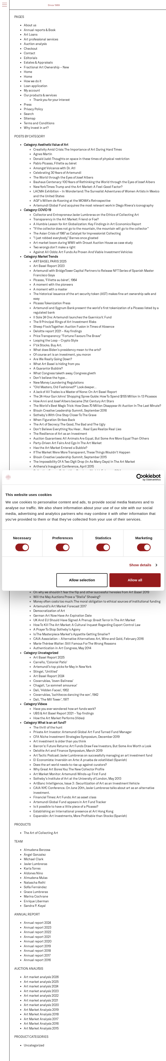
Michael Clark (33, 859)
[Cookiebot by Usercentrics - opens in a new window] (140, 477)
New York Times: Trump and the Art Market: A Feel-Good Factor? (77, 187)
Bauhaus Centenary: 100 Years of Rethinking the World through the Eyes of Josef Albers (94, 182)
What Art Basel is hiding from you (56, 364)
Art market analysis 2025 (41, 982)
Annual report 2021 (37, 937)
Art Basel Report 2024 (48, 676)
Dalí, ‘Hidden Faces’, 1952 (51, 690)
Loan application (35, 86)
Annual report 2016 (37, 960)
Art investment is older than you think (59, 741)
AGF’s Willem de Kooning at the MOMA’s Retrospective (72, 200)
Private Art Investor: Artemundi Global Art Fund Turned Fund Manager (82, 732)
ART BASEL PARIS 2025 (49, 261)
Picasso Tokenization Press (51, 303)
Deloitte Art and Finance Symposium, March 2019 (67, 750)
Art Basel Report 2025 (49, 657)
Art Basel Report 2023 (49, 266)
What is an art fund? (52, 722)
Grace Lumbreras (36, 892)
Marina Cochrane (36, 896)
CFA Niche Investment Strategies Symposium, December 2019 (76, 737)
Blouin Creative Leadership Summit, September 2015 (70, 457)
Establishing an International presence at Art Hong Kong (73, 811)
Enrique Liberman (36, 901)
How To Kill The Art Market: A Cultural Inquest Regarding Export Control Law (86, 625)
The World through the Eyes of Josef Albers (63, 177)
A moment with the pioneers (53, 284)
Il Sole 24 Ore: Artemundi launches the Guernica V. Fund (72, 317)
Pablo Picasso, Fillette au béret (55, 163)
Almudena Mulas (35, 878)
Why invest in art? (36, 128)
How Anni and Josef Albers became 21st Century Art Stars (73, 401)
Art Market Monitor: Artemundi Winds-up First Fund (69, 774)
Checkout (30, 48)
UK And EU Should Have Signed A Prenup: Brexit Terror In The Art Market (84, 620)
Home (28, 72)
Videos (42, 704)
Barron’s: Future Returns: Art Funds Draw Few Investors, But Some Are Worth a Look (92, 746)
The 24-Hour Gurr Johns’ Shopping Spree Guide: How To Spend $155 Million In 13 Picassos (95, 396)
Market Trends (48, 256)
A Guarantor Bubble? (48, 368)
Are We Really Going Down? (52, 359)
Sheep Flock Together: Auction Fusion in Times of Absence (73, 326)
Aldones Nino (33, 873)
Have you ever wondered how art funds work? (64, 709)
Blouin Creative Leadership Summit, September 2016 (70, 410)
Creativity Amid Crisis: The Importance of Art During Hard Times (77, 149)
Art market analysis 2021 (41, 1000)
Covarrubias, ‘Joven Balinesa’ (53, 681)
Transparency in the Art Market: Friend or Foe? (66, 219)
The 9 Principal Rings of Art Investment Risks (64, 322)
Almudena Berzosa (37, 850)
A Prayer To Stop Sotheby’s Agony (56, 629)
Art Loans (30, 34)
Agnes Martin (42, 154)
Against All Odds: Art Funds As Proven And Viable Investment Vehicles (82, 252)
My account (32, 90)
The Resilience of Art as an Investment (60, 433)
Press (27, 104)
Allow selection (82, 580)
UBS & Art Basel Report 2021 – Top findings (63, 713)
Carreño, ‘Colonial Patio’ (50, 662)
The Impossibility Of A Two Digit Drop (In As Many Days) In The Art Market (84, 461)
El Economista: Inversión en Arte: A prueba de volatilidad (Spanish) (80, 760)
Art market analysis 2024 (41, 986)
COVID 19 (44, 210)
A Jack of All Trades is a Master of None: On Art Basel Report (75, 392)
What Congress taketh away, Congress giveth (64, 373)
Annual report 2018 (37, 950)
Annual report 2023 (37, 927)
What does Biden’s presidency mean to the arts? (67, 350)
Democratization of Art (49, 611)
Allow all (135, 580)
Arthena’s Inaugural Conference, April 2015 (63, 466)
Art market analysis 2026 (41, 977)
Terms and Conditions (39, 123)
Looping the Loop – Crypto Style (55, 340)
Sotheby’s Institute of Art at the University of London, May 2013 (77, 778)
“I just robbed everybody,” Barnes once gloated (65, 238)
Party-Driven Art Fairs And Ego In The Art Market (67, 443)
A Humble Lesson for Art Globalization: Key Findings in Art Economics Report (87, 224)
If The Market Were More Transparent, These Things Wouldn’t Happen (81, 452)
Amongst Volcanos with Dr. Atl (54, 168)
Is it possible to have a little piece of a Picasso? (65, 806)
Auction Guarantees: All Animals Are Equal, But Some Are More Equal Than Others (91, 438)
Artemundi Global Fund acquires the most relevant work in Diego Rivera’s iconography (93, 205)
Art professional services (41, 39)
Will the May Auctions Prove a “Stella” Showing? (66, 597)
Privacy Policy (33, 109)
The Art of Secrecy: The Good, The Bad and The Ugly (69, 424)
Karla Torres (32, 868)
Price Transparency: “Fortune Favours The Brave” (67, 336)
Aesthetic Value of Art (53, 145)
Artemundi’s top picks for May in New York (62, 667)
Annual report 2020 (37, 941)
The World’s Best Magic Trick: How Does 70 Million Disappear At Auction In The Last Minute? (97, 406)
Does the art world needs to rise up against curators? (70, 765)
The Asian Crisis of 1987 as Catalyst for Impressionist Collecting (77, 233)
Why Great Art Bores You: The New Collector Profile (68, 769)
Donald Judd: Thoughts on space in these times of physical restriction (81, 159)
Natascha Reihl (34, 882)
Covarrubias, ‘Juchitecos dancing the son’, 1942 (65, 694)
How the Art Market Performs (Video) (59, 718)
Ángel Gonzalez (35, 854)
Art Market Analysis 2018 (41, 1014)
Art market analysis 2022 (41, 995)
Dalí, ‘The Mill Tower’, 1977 (51, 699)
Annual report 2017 (37, 955)
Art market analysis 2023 (41, 991)
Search (29, 114)
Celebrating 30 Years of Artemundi (57, 172)
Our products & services (40, 95)
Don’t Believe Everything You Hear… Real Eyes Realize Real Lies (77, 429)
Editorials (30, 58)
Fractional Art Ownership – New (46, 67)
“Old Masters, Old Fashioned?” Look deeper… (64, 387)
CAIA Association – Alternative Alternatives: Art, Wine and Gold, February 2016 (88, 639)
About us (30, 25)
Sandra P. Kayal (35, 906)
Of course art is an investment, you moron (62, 354)
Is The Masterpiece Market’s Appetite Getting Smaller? (71, 634)
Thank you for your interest (51, 100)
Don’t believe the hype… (50, 378)
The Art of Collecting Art (41, 833)
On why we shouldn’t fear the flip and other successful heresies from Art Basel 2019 (91, 592)
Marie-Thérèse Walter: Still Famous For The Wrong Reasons (74, 643)
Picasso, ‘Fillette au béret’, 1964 (55, 280)
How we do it (32, 81)
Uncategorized (48, 653)
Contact (29, 53)
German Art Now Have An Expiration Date (62, 615)
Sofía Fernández (35, 887)
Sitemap (29, 118)
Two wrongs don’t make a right (54, 247)
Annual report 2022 (37, 932)
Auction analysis (35, 44)
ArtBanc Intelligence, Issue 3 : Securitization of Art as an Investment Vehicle (86, 783)
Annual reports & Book (39, 30)
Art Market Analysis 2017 (41, 1019)
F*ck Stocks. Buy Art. (47, 345)
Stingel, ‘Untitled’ (45, 671)
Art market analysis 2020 (41, 1005)
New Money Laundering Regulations (58, 382)
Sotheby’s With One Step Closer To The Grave (64, 415)
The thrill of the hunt (47, 727)
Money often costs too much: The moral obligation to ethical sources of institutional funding (97, 601)
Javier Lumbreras (35, 864)
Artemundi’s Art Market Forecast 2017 (59, 606)
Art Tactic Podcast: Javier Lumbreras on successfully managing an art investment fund (92, 755)
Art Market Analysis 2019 (41, 1010)
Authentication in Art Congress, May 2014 (62, 648)
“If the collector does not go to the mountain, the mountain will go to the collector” (91, 228)
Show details (140, 565)
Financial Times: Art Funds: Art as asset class (64, 797)
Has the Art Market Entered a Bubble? (60, 448)
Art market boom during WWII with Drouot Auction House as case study (83, 243)
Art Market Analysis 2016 (41, 1023)
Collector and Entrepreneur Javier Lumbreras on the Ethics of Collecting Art (86, 215)
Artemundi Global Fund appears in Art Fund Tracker (69, 802)
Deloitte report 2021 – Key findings (57, 331)
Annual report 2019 (37, 946)
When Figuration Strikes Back (54, 420)
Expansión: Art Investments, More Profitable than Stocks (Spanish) (80, 816)
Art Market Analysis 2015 (41, 1028)
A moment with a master (50, 289)
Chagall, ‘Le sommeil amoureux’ (55, 685)
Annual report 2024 (37, 923)
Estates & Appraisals (38, 62)
